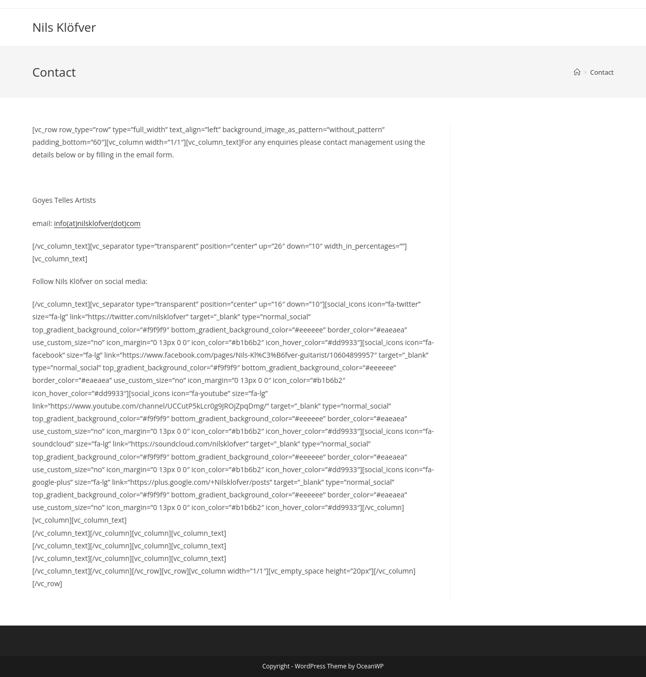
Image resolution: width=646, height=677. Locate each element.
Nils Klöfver (64, 27)
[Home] (577, 72)
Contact (602, 72)
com (133, 223)
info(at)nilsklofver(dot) (90, 223)
